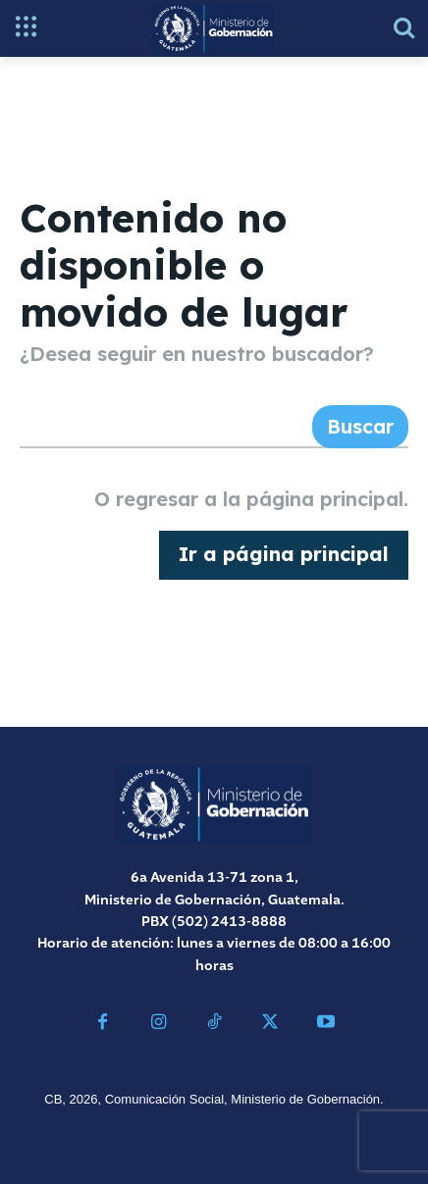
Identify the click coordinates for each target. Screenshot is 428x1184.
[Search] (360, 426)
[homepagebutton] (283, 555)
